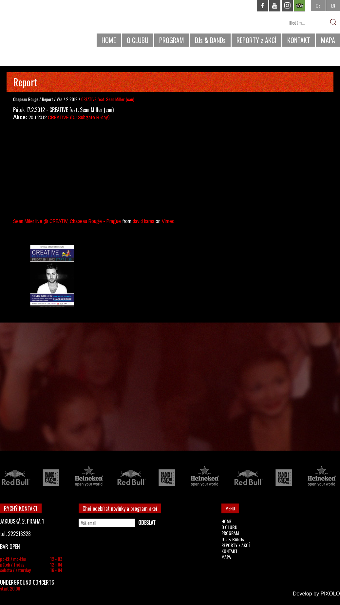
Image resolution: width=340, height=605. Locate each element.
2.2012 (72, 99)
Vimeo (168, 221)
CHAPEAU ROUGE (35, 26)
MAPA (328, 40)
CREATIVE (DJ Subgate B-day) (79, 117)
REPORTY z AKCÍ (256, 40)
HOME (109, 40)
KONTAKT (298, 40)
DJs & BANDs (210, 40)
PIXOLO (330, 593)
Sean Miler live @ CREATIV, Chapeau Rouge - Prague (67, 221)
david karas (143, 221)
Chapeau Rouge (25, 99)
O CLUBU (137, 40)
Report (47, 99)
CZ (318, 5)
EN (333, 5)
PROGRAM (171, 40)
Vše (60, 99)
